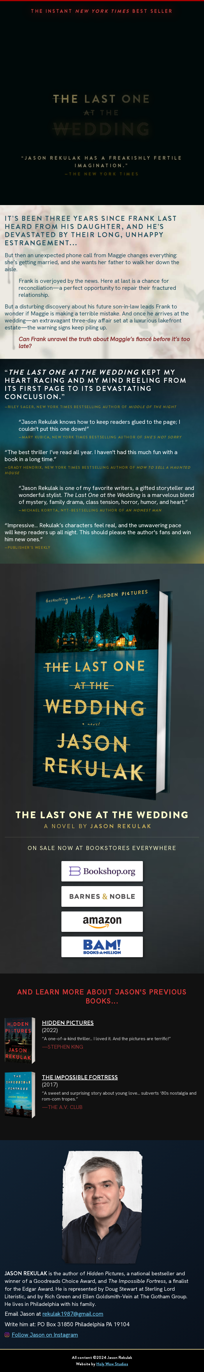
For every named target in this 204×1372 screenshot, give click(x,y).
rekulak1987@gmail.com (72, 1314)
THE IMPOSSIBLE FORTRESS (80, 1077)
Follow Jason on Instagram (45, 1335)
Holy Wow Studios (112, 1364)
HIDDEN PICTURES (68, 1023)
